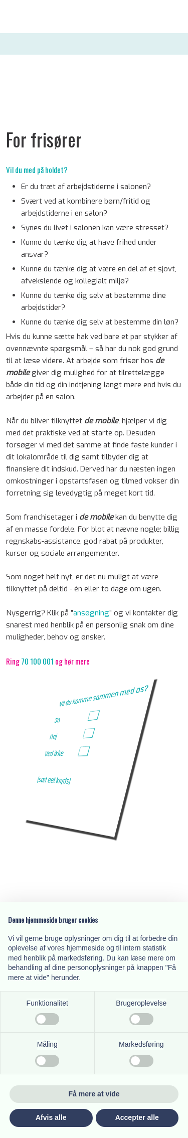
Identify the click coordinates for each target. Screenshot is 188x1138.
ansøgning (91, 613)
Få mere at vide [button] (94, 1094)
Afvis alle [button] (51, 1117)
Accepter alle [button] (137, 1117)
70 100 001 (37, 661)
